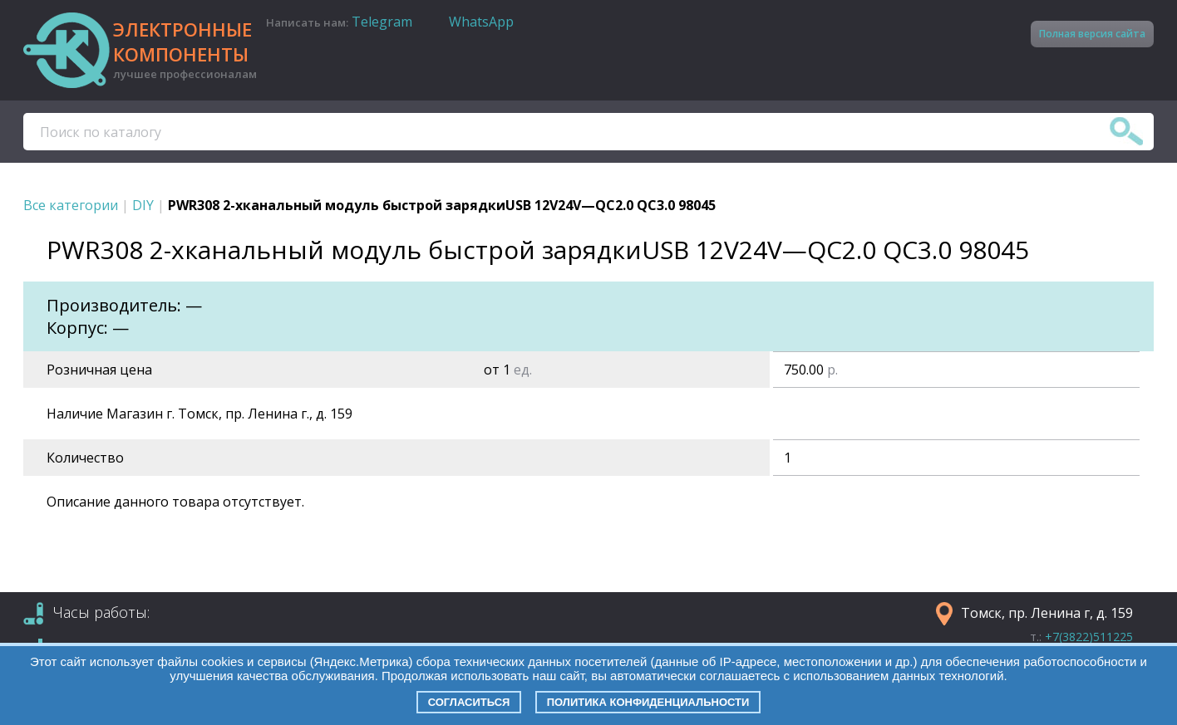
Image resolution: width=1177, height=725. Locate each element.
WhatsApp (481, 21)
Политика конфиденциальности (648, 702)
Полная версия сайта (1092, 34)
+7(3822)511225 (1089, 636)
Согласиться (469, 702)
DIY (143, 205)
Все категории (70, 205)
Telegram (382, 21)
